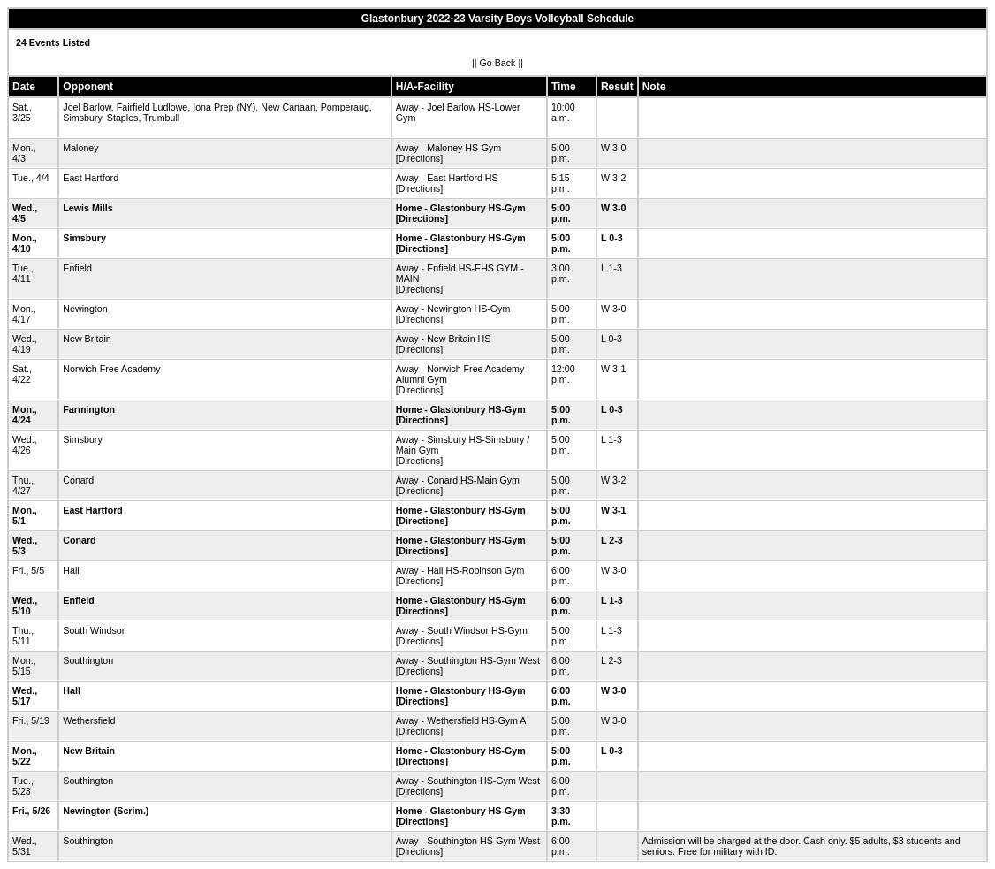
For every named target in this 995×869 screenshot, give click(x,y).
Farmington (89, 409)
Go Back (498, 62)
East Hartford (90, 177)
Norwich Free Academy (111, 368)
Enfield (77, 268)
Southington (88, 660)
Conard (78, 480)
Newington (85, 308)
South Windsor (94, 630)
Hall (71, 570)
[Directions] (419, 158)
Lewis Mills (87, 207)
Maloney (80, 147)
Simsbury (84, 237)
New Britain (86, 338)
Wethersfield (89, 720)
